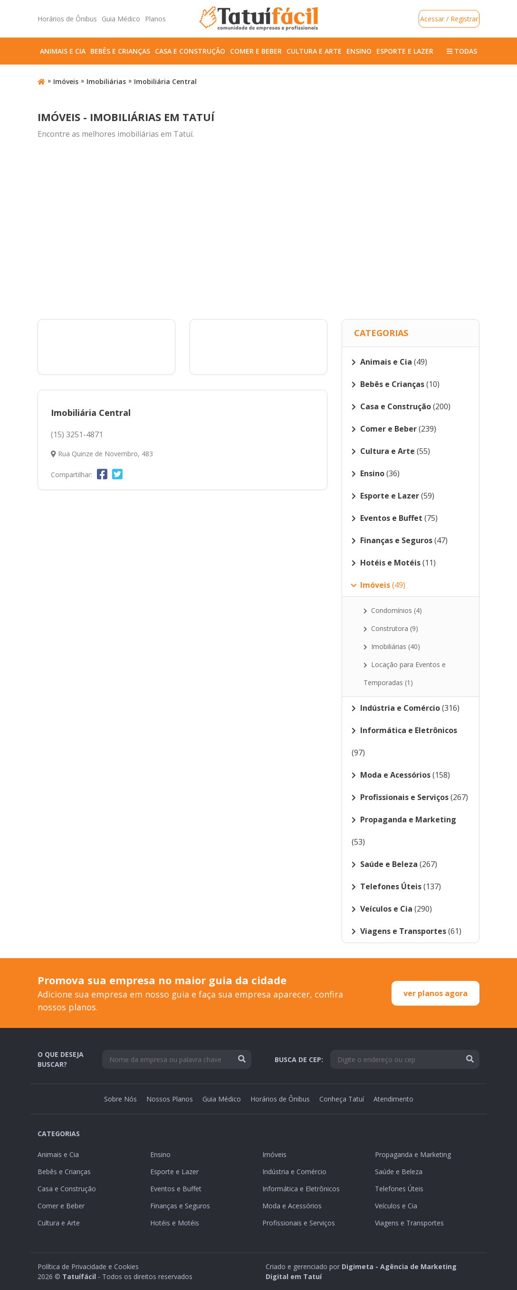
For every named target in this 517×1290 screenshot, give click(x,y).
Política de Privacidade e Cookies (88, 1266)
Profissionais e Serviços (298, 1222)
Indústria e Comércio (294, 1171)
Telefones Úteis (399, 1188)
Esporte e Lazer (404, 51)
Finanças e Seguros (180, 1205)
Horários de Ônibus (67, 18)
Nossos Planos (169, 1098)
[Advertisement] (258, 229)
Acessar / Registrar (449, 18)
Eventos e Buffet (175, 1188)
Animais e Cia (63, 51)
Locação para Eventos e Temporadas (405, 673)
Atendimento (393, 1098)
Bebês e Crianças (120, 51)
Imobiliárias (106, 81)
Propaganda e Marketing (413, 1154)
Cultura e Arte (314, 51)
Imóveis (65, 81)
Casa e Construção (190, 51)
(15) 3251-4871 (77, 434)
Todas (462, 51)
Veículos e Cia (396, 1205)
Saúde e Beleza (398, 1171)
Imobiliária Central (165, 81)
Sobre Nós (120, 1098)
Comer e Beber (256, 51)
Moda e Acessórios (292, 1205)
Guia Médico (121, 18)
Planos (155, 18)
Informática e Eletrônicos (301, 1188)
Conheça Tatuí (341, 1098)
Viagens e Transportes (409, 1222)
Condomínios (393, 610)
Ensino (359, 51)
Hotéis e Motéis (174, 1222)
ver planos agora (435, 993)
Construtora (391, 628)
